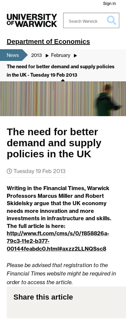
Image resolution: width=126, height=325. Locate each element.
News (13, 55)
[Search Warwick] (91, 20)
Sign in (109, 3)
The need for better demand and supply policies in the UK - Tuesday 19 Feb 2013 (61, 71)
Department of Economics (48, 41)
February (60, 55)
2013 (36, 55)
